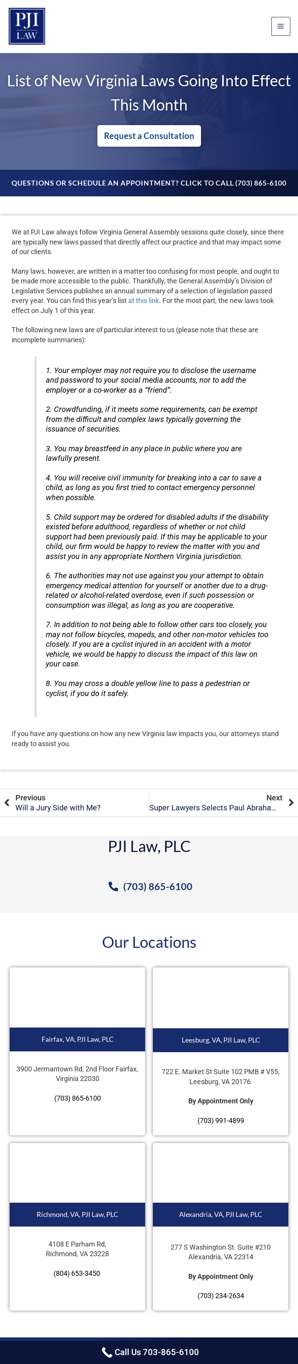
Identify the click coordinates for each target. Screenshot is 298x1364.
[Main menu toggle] (280, 26)
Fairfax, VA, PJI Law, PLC (78, 1039)
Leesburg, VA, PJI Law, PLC (221, 1040)
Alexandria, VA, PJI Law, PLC (220, 1214)
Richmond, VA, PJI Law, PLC (77, 1214)
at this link (143, 300)
